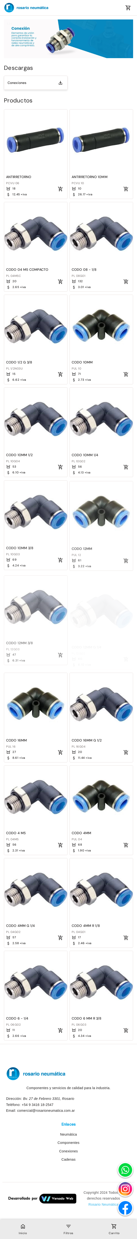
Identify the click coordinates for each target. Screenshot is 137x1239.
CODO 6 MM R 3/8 (87, 1018)
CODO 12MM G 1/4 (87, 647)
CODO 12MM (82, 555)
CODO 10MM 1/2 (19, 455)
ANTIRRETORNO (18, 177)
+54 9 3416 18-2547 (37, 1105)
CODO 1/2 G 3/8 (19, 362)
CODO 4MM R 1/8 (86, 925)
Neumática (68, 1134)
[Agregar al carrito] (60, 189)
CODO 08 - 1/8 (84, 269)
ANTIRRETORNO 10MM (90, 177)
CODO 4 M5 (16, 833)
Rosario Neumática (103, 1204)
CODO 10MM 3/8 (19, 552)
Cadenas (68, 1159)
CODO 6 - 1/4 (17, 1018)
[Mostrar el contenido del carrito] (128, 8)
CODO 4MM (81, 833)
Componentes (68, 1143)
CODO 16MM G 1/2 (87, 740)
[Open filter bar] (68, 1226)
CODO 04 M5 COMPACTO (27, 269)
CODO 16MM (16, 740)
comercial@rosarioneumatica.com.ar (46, 1110)
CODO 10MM (82, 362)
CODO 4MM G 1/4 (20, 925)
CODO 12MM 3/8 (19, 647)
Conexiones (17, 83)
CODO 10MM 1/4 (85, 456)
